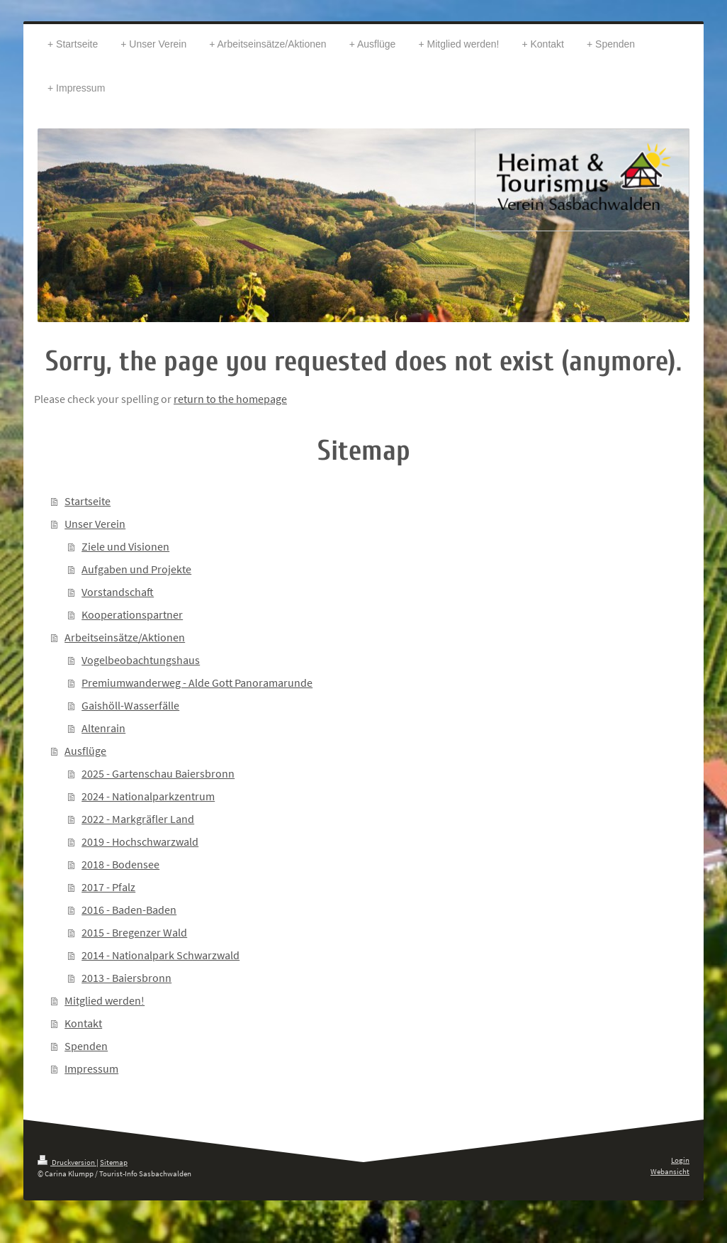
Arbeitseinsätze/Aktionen (124, 637)
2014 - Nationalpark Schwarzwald (160, 955)
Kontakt (83, 1023)
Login (680, 1160)
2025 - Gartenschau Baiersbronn (158, 773)
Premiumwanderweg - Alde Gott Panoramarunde (196, 682)
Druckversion (67, 1162)
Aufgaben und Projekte (136, 569)
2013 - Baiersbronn (126, 978)
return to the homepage (230, 399)
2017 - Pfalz (108, 887)
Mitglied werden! (104, 1000)
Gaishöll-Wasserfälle (130, 705)
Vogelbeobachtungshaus (140, 660)
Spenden (86, 1046)
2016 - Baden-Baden (128, 909)
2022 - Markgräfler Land (137, 819)
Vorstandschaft (117, 592)
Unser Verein (94, 523)
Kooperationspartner (132, 614)
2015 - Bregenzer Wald (134, 932)
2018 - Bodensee (120, 864)
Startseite (87, 501)
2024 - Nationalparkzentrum (148, 796)
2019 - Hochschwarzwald (139, 841)
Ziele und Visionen (125, 546)
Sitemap (114, 1162)
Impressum (91, 1068)
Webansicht (669, 1171)
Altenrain (103, 728)
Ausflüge (85, 751)
